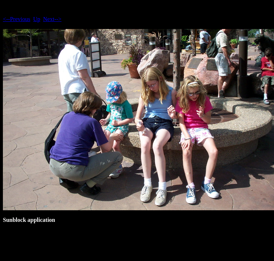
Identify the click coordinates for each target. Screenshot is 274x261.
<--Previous (16, 19)
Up (36, 19)
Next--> (52, 19)
